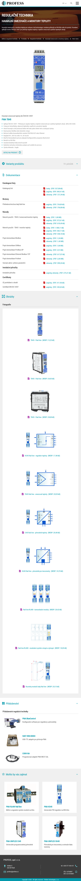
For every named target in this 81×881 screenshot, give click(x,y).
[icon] (77, 164)
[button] (40, 164)
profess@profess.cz (13, 872)
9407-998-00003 (28, 736)
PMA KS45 (48, 806)
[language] (64, 3)
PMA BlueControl (29, 718)
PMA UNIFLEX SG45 (52, 841)
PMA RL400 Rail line (14, 806)
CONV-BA (26, 753)
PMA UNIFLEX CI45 (13, 841)
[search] (71, 3)
